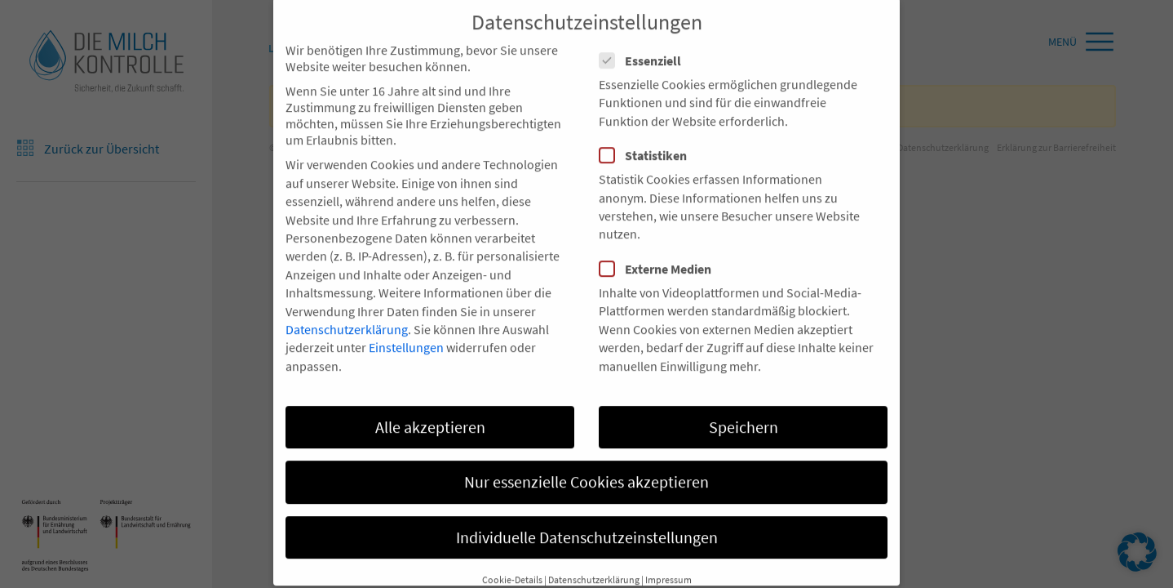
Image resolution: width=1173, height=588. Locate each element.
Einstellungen (406, 323)
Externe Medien (660, 244)
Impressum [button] (668, 555)
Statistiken (648, 130)
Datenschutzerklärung (347, 304)
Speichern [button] (743, 402)
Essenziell (645, 36)
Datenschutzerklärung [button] (594, 555)
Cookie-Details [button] (512, 555)
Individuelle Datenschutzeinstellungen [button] (587, 512)
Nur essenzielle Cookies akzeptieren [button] (586, 457)
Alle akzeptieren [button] (430, 402)
